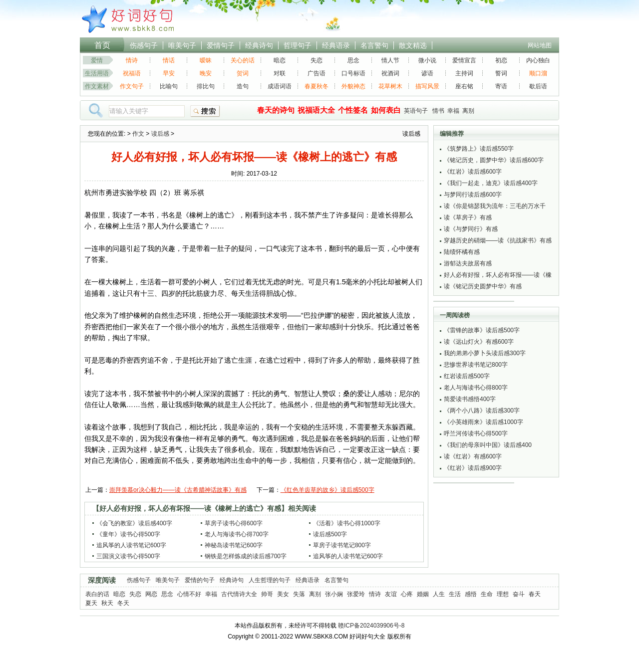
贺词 (243, 73)
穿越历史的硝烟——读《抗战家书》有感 (498, 240)
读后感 (160, 133)
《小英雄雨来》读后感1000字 (483, 422)
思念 (353, 60)
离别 (468, 110)
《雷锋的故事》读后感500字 (482, 330)
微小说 (427, 60)
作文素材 (97, 86)
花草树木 (390, 86)
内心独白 (538, 60)
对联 (280, 73)
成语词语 (280, 86)
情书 (438, 110)
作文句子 (132, 86)
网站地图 (540, 45)
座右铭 (464, 86)
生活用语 (97, 73)
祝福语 (132, 73)
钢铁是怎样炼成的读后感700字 (246, 556)
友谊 (391, 594)
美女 (283, 594)
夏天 (91, 603)
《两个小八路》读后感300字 (482, 410)
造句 (243, 86)
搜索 (205, 111)
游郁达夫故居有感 (468, 263)
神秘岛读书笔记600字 (234, 545)
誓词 (501, 73)
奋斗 (519, 594)
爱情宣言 (464, 60)
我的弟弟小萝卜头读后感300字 (485, 353)
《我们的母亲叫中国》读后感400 (488, 444)
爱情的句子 (200, 580)
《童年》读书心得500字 (128, 534)
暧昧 (206, 60)
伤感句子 (144, 45)
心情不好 (189, 594)
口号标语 (353, 73)
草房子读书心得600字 (234, 523)
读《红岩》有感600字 (473, 456)
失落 (299, 594)
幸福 (453, 110)
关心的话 (243, 60)
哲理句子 (298, 45)
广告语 (316, 73)
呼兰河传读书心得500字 (476, 433)
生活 (455, 594)
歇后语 (538, 86)
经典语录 (336, 45)
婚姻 (423, 594)
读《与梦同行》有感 (471, 228)
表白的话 (97, 594)
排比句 (206, 86)
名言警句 (374, 45)
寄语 (501, 86)
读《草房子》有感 (468, 217)
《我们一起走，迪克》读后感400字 (491, 183)
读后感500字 (330, 534)
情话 (169, 60)
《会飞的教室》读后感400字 (134, 523)
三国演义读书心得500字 (128, 556)
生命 (487, 594)
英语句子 (416, 110)
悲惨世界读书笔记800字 (476, 364)
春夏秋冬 (316, 86)
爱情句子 (221, 45)
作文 (138, 133)
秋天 (107, 603)
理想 (503, 594)
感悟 (471, 594)
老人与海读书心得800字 (476, 387)
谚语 (427, 73)
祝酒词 (390, 73)
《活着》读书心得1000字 (346, 523)
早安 (169, 73)
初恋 (501, 60)
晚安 (206, 73)
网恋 (151, 594)
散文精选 (413, 45)
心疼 (407, 594)
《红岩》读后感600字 (473, 171)
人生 (439, 594)
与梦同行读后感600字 (473, 194)
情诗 (132, 60)
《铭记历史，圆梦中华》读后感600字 (494, 160)
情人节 (390, 60)
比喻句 (169, 86)
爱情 (97, 60)
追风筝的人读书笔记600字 (131, 545)
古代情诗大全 (239, 594)
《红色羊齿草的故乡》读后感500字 (327, 489)
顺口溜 (538, 73)
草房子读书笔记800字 (342, 545)
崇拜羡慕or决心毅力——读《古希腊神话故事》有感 (178, 489)
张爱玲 (356, 594)
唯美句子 (182, 45)
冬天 (123, 603)
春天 (535, 594)
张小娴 (334, 594)
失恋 (316, 60)
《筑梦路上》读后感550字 (479, 148)
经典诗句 (259, 45)
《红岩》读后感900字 (473, 467)
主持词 (464, 73)
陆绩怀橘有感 (462, 251)
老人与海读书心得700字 (237, 534)
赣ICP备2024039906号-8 (371, 625)
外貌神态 (353, 86)
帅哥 (267, 594)
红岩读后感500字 (467, 376)
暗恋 (280, 60)
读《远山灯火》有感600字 (479, 341)
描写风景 (427, 86)
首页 (102, 45)
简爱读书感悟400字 (470, 399)
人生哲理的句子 (270, 580)
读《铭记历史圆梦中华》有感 (483, 286)
